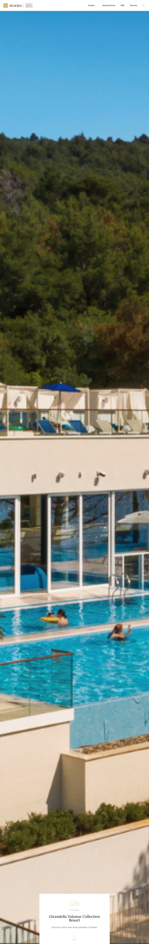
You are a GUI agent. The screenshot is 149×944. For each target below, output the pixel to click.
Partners (133, 5)
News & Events (109, 5)
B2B (122, 5)
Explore (91, 5)
